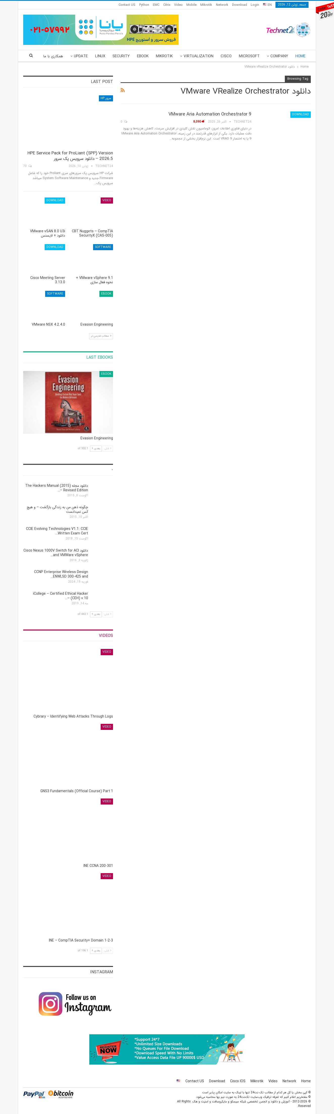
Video (178, 5)
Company (279, 56)
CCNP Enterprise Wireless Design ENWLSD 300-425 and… (61, 574)
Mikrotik (206, 5)
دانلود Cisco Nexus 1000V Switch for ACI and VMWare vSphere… (55, 553)
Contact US (127, 5)
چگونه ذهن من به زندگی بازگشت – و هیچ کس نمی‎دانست (57, 509)
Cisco (226, 56)
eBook (143, 56)
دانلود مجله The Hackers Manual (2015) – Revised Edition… (56, 488)
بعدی (96, 448)
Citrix (166, 5)
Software (103, 247)
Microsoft (249, 56)
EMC (156, 5)
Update (81, 56)
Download (239, 5)
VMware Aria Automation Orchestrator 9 (210, 114)
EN (267, 5)
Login (255, 5)
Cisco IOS (237, 1081)
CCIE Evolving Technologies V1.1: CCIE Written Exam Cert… (57, 531)
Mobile (191, 5)
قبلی (107, 448)
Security (121, 56)
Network (222, 5)
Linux (100, 56)
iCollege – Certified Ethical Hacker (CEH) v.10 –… (60, 596)
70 (27, 166)
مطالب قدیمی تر (101, 336)
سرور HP (106, 98)
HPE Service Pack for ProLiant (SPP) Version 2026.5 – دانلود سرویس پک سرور (70, 156)
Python (144, 5)
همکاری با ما (53, 56)
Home (300, 56)
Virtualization (198, 56)
